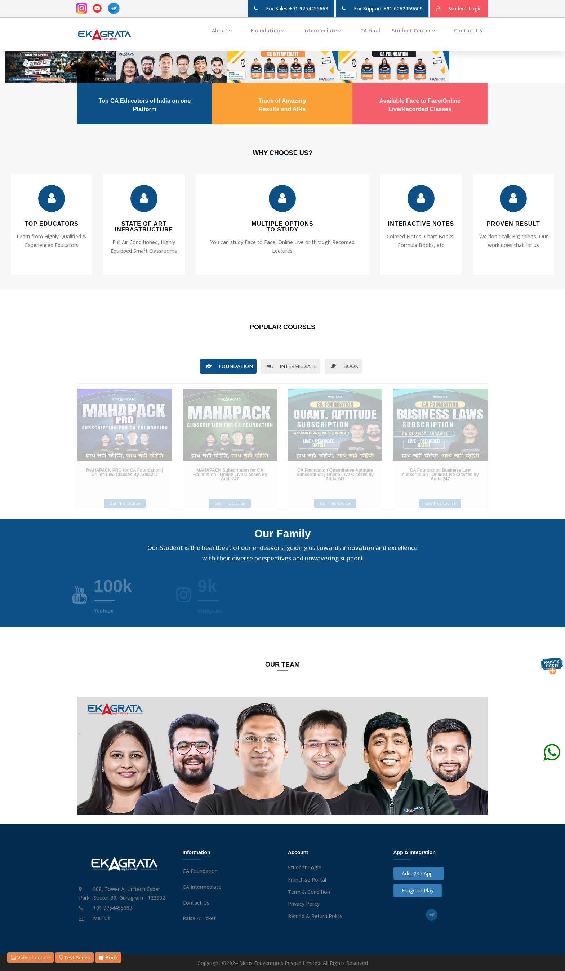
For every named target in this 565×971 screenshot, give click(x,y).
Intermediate (326, 30)
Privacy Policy (304, 903)
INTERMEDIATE (290, 366)
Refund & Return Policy (315, 916)
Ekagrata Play (417, 890)
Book (108, 957)
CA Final (370, 30)
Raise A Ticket (199, 918)
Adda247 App (419, 873)
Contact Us (468, 30)
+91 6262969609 (403, 8)
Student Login (304, 867)
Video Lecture (30, 957)
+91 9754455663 (308, 8)
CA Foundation (200, 871)
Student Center (417, 30)
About (225, 30)
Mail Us (101, 918)
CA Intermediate (202, 886)
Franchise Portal (307, 879)
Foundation (271, 30)
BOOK (343, 366)
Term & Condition (309, 891)
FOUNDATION (228, 366)
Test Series (74, 957)
